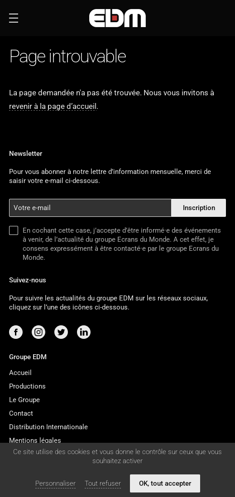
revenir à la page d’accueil (52, 106)
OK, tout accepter (165, 483)
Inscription (199, 208)
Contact (21, 413)
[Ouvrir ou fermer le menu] (13, 18)
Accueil (20, 373)
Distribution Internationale (48, 427)
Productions (27, 386)
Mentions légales (35, 440)
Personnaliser (55, 483)
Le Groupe (24, 400)
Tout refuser (103, 483)
